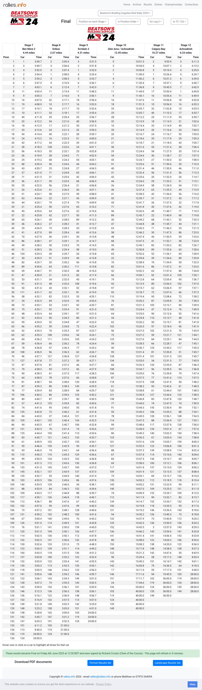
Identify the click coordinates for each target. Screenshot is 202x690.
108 (77, 283)
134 (22, 253)
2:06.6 (65, 65)
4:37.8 (38, 360)
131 (152, 484)
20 (112, 134)
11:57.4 (167, 270)
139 (179, 441)
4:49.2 (92, 548)
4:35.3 (38, 330)
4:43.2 (92, 518)
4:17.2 (38, 142)
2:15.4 (65, 91)
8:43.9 (195, 552)
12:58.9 (140, 262)
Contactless (191, 4)
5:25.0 (92, 604)
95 (180, 279)
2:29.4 (65, 249)
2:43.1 (65, 450)
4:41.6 (38, 407)
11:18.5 (167, 142)
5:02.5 (38, 535)
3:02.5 (65, 604)
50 (50, 206)
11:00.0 (140, 74)
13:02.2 (140, 270)
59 (50, 326)
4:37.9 (38, 364)
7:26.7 (195, 245)
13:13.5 (167, 471)
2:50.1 (65, 531)
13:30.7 (140, 347)
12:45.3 (140, 228)
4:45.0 (92, 527)
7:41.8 (195, 317)
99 (112, 424)
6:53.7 (195, 112)
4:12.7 (92, 223)
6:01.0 (92, 608)
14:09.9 (140, 493)
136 (152, 523)
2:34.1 (65, 313)
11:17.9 (167, 138)
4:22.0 (38, 185)
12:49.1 (140, 245)
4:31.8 (92, 407)
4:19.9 (92, 292)
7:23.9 (195, 241)
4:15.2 (38, 138)
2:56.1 (65, 587)
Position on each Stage (92, 21)
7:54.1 (195, 411)
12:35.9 (167, 364)
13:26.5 (140, 326)
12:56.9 (167, 420)
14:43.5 (140, 527)
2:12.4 (65, 87)
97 (112, 288)
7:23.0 (195, 232)
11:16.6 (167, 129)
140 (152, 433)
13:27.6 (140, 339)
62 (152, 288)
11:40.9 (167, 215)
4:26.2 (38, 223)
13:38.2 (140, 386)
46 (152, 168)
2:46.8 (65, 493)
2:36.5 (65, 352)
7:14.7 (195, 176)
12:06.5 (167, 283)
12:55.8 (140, 258)
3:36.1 (92, 82)
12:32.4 (140, 172)
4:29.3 (38, 253)
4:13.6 (92, 232)
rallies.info (69, 676)
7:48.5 (195, 386)
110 (112, 296)
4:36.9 (38, 352)
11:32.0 (167, 176)
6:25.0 (195, 70)
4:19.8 (92, 288)
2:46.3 (65, 488)
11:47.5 (167, 232)
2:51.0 (65, 544)
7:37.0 (195, 283)
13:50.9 (167, 523)
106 (112, 373)
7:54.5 (195, 416)
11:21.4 (167, 147)
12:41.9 (167, 382)
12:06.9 (167, 288)
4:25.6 (38, 211)
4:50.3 (38, 454)
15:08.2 (140, 544)
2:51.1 (65, 548)
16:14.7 (167, 561)
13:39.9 (140, 394)
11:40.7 (167, 211)
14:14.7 (140, 501)
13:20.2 (140, 300)
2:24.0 (65, 155)
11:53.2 (167, 245)
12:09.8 (167, 300)
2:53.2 (65, 557)
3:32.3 (65, 621)
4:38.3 (38, 369)
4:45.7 (38, 437)
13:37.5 (140, 377)
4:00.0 (92, 138)
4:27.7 (92, 364)
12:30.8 (167, 352)
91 (50, 270)
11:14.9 (167, 125)
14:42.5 (140, 523)
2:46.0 (65, 484)
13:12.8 (140, 279)
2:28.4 (65, 232)
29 (50, 117)
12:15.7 (167, 322)
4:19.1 (92, 279)
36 (112, 147)
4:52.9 (92, 557)
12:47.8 (167, 399)
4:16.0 (92, 270)
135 (22, 411)
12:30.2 (167, 347)
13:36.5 (167, 510)
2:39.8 (65, 403)
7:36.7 (195, 279)
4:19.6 (92, 283)
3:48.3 (92, 91)
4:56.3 (92, 569)
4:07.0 (38, 100)
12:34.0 (140, 181)
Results (148, 4)
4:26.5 (38, 228)
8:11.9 (195, 488)
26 (23, 155)
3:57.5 (38, 82)
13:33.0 (140, 360)
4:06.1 (92, 172)
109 (77, 467)
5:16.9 (38, 599)
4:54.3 (38, 493)
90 (180, 305)
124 (179, 582)
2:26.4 (65, 185)
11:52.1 (167, 241)
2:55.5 (65, 582)
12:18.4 (167, 326)
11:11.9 (167, 117)
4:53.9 (38, 488)
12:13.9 (140, 121)
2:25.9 (65, 181)
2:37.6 (65, 377)
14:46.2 (140, 531)
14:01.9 (140, 471)
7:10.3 (195, 164)
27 (112, 142)
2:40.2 (65, 411)
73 (112, 476)
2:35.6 (65, 335)
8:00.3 (195, 441)
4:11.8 (38, 117)
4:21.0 (38, 172)
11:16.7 (167, 134)
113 (50, 565)
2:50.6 (65, 540)
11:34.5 (167, 185)
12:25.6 (140, 164)
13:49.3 (140, 433)
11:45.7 (167, 223)
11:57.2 (167, 266)
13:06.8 (167, 446)
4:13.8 (92, 236)
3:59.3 (92, 129)
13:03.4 (167, 437)
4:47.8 (92, 535)
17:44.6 (140, 582)
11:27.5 (167, 151)
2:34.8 (65, 322)
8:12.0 (195, 493)
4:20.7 (38, 168)
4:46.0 (38, 446)
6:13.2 (195, 65)
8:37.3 (195, 548)
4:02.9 (92, 155)
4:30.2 (92, 394)
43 (152, 129)
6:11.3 (195, 61)
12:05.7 (140, 112)
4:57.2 (38, 510)
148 (112, 548)
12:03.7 (140, 108)
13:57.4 (140, 454)
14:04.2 (167, 540)
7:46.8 (195, 369)
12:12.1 (167, 305)
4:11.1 (38, 112)
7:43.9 (195, 330)
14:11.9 (140, 497)
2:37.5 (65, 373)
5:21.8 (38, 604)
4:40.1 (92, 497)
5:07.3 (38, 582)
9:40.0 (195, 569)
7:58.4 (195, 433)
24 (50, 129)
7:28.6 (195, 249)
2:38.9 (65, 390)
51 (77, 138)
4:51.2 (92, 552)
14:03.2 (140, 480)
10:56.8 (140, 70)
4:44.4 (38, 433)
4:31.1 (38, 279)
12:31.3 (167, 356)
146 (152, 510)
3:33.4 (92, 74)
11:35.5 (167, 189)
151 (152, 561)
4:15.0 (92, 249)
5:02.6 (38, 544)
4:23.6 (38, 189)
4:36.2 (38, 339)
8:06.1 (195, 463)
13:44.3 (140, 407)
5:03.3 (38, 548)
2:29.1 (65, 236)
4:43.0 (38, 416)
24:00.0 (92, 612)
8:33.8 (195, 531)
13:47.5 (140, 420)
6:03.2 (38, 621)
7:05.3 (195, 138)
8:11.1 (195, 484)
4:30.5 (92, 399)
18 (77, 100)
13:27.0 (140, 330)
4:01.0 (92, 142)
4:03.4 (38, 91)
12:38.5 (140, 194)
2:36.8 (65, 356)
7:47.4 (195, 373)
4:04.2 (92, 164)
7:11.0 (195, 168)
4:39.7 (92, 493)
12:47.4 (140, 236)
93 (112, 292)
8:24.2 (195, 523)
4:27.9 (38, 236)
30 (112, 219)
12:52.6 (140, 253)
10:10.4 (167, 70)
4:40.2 (38, 394)
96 (180, 326)
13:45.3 (140, 411)
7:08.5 (195, 159)
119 (179, 578)
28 (112, 117)
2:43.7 (65, 467)
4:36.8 (38, 347)
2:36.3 (65, 347)
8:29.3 (195, 527)
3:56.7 (92, 117)
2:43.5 (65, 454)
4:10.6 (92, 211)
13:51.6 (140, 441)
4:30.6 (38, 266)
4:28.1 (38, 241)
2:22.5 (65, 138)
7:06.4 (195, 147)
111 (77, 266)
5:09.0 (38, 587)
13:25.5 (167, 488)
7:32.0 (195, 262)
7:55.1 (195, 420)
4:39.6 (92, 488)
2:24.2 (65, 159)
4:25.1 (38, 202)
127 (50, 356)
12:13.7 (167, 317)
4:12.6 (38, 129)
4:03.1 (38, 87)
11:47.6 (140, 100)
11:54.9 (167, 262)
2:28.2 (65, 223)
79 (50, 202)
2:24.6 (65, 164)
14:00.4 (167, 535)
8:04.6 (195, 454)
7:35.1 (195, 275)
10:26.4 (167, 74)
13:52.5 (140, 446)
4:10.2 (92, 206)
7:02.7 (195, 125)
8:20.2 (195, 518)
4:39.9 (38, 390)
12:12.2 (140, 117)
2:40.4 (65, 416)
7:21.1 (195, 223)
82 (152, 245)
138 (112, 399)
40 (152, 112)
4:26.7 (92, 352)
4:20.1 (92, 296)
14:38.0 (167, 548)
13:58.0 (140, 463)
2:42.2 (65, 437)
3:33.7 (92, 78)
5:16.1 (38, 595)
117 (179, 347)
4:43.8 (92, 523)
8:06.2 (195, 467)
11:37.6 (167, 206)
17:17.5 (167, 569)
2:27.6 (65, 206)
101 (152, 356)
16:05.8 (140, 565)
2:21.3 (65, 129)
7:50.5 (195, 403)
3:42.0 (92, 87)
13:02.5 (167, 433)
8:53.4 (195, 557)
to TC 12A (178, 21)
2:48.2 (65, 514)
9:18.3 (195, 565)
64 (152, 279)
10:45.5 (167, 87)
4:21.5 (38, 176)
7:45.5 (195, 347)
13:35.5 (167, 505)
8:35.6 (195, 540)
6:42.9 (195, 87)
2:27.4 (65, 202)
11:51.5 (140, 104)
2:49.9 (65, 523)
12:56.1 (167, 416)
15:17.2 (167, 557)
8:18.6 (195, 510)
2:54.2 (65, 569)
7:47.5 (195, 377)
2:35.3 (65, 330)
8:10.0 (195, 476)
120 (152, 364)
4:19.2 (38, 159)
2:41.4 (65, 429)
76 (112, 300)
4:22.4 (92, 326)
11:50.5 (167, 236)
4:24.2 (92, 339)
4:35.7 (92, 446)
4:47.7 (92, 531)
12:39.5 (167, 369)
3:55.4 (92, 112)
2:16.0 (65, 95)
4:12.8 (92, 228)
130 (179, 433)
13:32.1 (167, 497)
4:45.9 (38, 441)
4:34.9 (38, 322)
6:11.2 (38, 625)
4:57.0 (38, 505)
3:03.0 (65, 608)
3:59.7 (92, 134)
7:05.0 (195, 134)
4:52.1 (38, 471)
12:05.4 (167, 279)
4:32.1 (38, 296)
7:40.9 (195, 309)
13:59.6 (167, 531)
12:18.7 (140, 142)
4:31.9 (92, 416)
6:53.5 (195, 108)
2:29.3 (65, 245)
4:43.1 (38, 420)
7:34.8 (195, 270)
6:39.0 (195, 78)
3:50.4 (92, 100)
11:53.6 (167, 249)
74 (152, 403)
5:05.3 (38, 565)
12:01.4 (167, 275)
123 (179, 394)
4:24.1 (38, 194)
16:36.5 (167, 565)
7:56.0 (195, 424)
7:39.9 (195, 305)
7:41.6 (195, 313)
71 (77, 155)
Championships (173, 4)
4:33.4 (38, 313)
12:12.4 (167, 309)
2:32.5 (65, 296)
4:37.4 (92, 476)
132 (152, 493)
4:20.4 (38, 164)
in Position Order (127, 21)
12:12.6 (167, 313)
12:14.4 (140, 125)
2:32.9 (65, 300)
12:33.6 (140, 176)
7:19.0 (195, 206)
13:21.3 (140, 305)
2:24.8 (65, 168)
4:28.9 (92, 382)
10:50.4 (167, 91)
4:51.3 (38, 463)
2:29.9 (65, 258)
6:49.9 (195, 95)
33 (112, 108)
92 (152, 275)
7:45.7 (195, 352)
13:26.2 (140, 322)
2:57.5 (65, 599)
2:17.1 (65, 100)
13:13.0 (167, 467)
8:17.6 (195, 505)
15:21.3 (140, 552)
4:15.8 (92, 253)
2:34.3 (65, 317)
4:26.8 (92, 356)
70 (23, 236)
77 (77, 347)
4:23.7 (92, 330)
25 (112, 112)
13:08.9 (167, 450)
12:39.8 (167, 373)
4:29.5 (38, 258)
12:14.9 (140, 129)
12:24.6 (140, 151)
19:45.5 (167, 574)
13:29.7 (167, 493)
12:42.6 (140, 211)
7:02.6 (195, 121)
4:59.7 (92, 574)
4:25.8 (38, 215)
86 (180, 232)
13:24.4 (140, 309)
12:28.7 (167, 343)
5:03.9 (38, 561)
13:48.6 (140, 424)
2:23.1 (65, 151)
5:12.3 (38, 591)
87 (152, 300)
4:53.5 (38, 480)
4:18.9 (38, 155)
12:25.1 (167, 339)
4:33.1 (38, 305)
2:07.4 (65, 70)
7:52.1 (195, 407)
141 (50, 527)
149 (77, 578)
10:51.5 (140, 61)
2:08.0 (65, 74)
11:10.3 (167, 112)
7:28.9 (195, 253)
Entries (158, 4)
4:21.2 (92, 317)
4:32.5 (38, 300)
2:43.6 (65, 463)
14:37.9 (140, 518)
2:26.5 (65, 189)
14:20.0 (167, 544)
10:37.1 (167, 82)
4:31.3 (38, 283)
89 (112, 215)
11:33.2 (167, 181)
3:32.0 (92, 70)
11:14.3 (167, 121)
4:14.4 (38, 134)
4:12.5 (38, 125)
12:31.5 (167, 360)
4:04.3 (92, 168)
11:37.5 (167, 202)
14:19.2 (140, 510)
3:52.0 (38, 70)
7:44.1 (195, 335)
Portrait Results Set (100, 662)
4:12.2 (38, 121)
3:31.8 (92, 65)
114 (112, 420)
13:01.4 (167, 429)
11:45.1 (140, 95)
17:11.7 (140, 578)
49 (180, 189)
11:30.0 (167, 159)
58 (152, 185)
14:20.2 (140, 514)
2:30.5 (65, 270)
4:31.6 (38, 288)
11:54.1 (167, 253)
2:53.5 (65, 565)
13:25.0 (140, 313)
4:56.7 (38, 501)
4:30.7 (38, 270)
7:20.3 (195, 219)
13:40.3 (167, 514)
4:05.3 (38, 95)
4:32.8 (92, 424)
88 (180, 411)
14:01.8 (140, 467)
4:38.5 (38, 377)
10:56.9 (167, 104)
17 (152, 91)
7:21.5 (195, 228)
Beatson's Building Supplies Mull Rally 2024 (124, 13)
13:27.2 (140, 335)
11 (23, 91)
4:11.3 (92, 215)
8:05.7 (195, 458)
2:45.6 (65, 480)
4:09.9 (92, 198)
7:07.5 (195, 155)
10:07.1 (167, 65)
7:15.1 (195, 181)
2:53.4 (65, 561)
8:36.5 (195, 544)
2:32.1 (65, 288)
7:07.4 (195, 151)
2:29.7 (65, 253)
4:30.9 (38, 275)
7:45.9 (195, 360)
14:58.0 (140, 540)
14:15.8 (140, 505)
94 (77, 335)
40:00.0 (140, 591)
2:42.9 (65, 446)
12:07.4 (167, 292)
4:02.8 (92, 151)
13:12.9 (140, 283)
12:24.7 (140, 159)
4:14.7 (92, 241)
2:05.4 (65, 61)
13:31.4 (140, 352)
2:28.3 (65, 228)
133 (77, 437)
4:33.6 (92, 429)
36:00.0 (167, 578)
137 (112, 429)
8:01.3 (195, 446)
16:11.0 (140, 569)
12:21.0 (167, 330)
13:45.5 (140, 416)
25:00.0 (140, 587)
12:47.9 (167, 403)
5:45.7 (38, 616)
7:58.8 (195, 437)
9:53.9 (167, 61)
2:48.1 (65, 510)
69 (77, 232)
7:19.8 (195, 215)
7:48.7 (195, 399)
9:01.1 (195, 561)
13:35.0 (140, 373)
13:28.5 (140, 343)
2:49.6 (65, 518)
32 (50, 100)
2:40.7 (65, 424)
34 (50, 279)
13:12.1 (167, 463)
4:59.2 (38, 514)
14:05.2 (140, 484)
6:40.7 (195, 82)
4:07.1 (92, 189)
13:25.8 (140, 317)
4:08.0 (92, 194)
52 (180, 219)
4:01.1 (92, 147)
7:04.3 (195, 129)
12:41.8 (140, 206)
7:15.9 (195, 189)
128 (50, 147)
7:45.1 (195, 343)
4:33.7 (92, 437)
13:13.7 (167, 476)
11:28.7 (167, 155)
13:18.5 (167, 480)
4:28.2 (38, 245)
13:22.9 (167, 484)
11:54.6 (167, 258)
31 (112, 172)
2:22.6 (65, 147)
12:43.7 (140, 215)
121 (179, 335)
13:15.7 (140, 288)
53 (180, 134)
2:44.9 (65, 476)
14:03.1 (140, 476)
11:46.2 (167, 228)
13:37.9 (140, 382)
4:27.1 (92, 360)
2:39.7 (65, 399)
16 (152, 95)
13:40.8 (140, 399)
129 (152, 441)
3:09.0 (65, 612)
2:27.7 (65, 215)
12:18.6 (140, 138)
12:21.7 (167, 335)
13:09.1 (140, 275)
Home (126, 4)
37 (23, 403)
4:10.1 (38, 108)
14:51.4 (140, 535)
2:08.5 (65, 78)
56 (23, 151)
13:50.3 (140, 437)
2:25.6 (65, 176)
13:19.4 (140, 296)
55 (77, 407)
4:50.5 (38, 458)
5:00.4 (38, 518)
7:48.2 (195, 382)
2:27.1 (65, 198)
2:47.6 (65, 501)
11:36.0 (167, 194)
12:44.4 (167, 390)
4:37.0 (92, 467)
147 (50, 616)
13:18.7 (140, 292)
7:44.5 (195, 339)
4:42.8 (38, 411)
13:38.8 (140, 390)
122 (152, 540)
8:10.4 (195, 480)
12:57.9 (167, 424)
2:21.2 (65, 125)
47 (112, 223)
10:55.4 (167, 95)
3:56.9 (92, 121)
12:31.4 (140, 168)
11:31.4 (167, 172)
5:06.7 (92, 595)
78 (77, 343)
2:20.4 (65, 117)
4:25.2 (92, 347)
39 (50, 181)
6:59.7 (195, 117)
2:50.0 (65, 527)
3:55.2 (38, 78)
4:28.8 (92, 377)
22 (50, 198)
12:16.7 (140, 134)
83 (50, 390)
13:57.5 (140, 458)
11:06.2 (140, 78)
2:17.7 (65, 104)
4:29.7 (38, 262)
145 (77, 386)
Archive (137, 4)
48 (152, 223)
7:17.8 (195, 202)
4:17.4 (92, 275)
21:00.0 (65, 625)
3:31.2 (65, 616)
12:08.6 (167, 296)
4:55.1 (38, 497)
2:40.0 (65, 407)
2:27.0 (65, 194)
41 (50, 189)
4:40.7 (38, 399)
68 (50, 159)
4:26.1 (38, 219)
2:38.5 (65, 386)
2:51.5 (65, 552)
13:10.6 (167, 454)
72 (152, 292)
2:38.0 (65, 382)
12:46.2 (140, 232)
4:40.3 (92, 505)
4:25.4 (38, 206)
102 (179, 283)
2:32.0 (65, 279)
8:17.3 (195, 501)
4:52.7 (38, 476)
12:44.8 (140, 223)
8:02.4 (195, 450)
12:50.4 (167, 407)
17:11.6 (140, 574)
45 (180, 198)
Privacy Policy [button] (104, 684)
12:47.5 (140, 241)
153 (152, 501)
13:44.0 (140, 403)
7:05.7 (195, 142)
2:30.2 (65, 262)
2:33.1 (65, 305)
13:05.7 (167, 441)
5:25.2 (38, 608)
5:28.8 (38, 612)
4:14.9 (92, 245)
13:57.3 (140, 450)
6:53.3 (195, 104)
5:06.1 (38, 578)
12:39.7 (140, 198)
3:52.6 (92, 108)
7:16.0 (195, 194)
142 (152, 552)
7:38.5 (195, 300)
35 (180, 117)
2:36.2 (65, 343)
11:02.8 (167, 108)
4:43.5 (38, 424)
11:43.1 (167, 219)
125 (112, 339)
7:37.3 (195, 292)
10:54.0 (140, 65)
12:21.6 (140, 147)
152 (77, 488)
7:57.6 (195, 429)
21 (180, 121)
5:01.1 (38, 527)
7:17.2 (195, 198)
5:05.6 (38, 574)
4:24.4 (92, 343)
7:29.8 (195, 258)
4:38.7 (38, 382)
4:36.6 (92, 454)
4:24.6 (38, 198)
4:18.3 (38, 151)
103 (22, 480)
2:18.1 (65, 112)
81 (77, 292)
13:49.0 (140, 429)
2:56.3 (65, 591)
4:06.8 (92, 185)
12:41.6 (167, 377)
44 (50, 142)
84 (152, 339)
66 (112, 275)
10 (50, 104)
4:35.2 (38, 326)
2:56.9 (65, 595)
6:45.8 (195, 91)
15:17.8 (140, 548)
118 (112, 382)
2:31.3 (65, 275)
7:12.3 (195, 172)
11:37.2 (167, 198)
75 (50, 228)
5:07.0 (92, 599)
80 (180, 270)
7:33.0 (195, 266)
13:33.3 (140, 364)
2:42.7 (65, 441)
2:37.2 (65, 360)
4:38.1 (92, 484)
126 (179, 476)
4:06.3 (92, 176)
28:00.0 (194, 574)
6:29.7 (195, 74)
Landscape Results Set (168, 662)
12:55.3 (167, 411)
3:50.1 (92, 95)
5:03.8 (38, 557)
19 (23, 104)
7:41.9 (195, 326)
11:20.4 (140, 82)
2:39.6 (65, 394)
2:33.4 (65, 309)
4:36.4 (38, 343)
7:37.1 (195, 288)
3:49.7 (38, 61)
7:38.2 (195, 296)
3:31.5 (92, 61)
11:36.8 (140, 87)
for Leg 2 (155, 21)
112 (50, 463)
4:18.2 (38, 147)
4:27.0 (38, 232)
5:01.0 (38, 523)
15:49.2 (140, 561)
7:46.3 (195, 364)
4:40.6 (92, 510)
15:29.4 (140, 557)
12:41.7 (140, 202)
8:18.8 (195, 514)
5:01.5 (38, 531)
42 (23, 142)
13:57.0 (167, 527)
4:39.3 (38, 386)
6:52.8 (195, 100)
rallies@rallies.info (100, 676)
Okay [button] (192, 684)
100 (179, 446)
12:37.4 (140, 189)
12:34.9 (140, 185)
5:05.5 (38, 569)
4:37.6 (92, 480)
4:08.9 (38, 104)
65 (152, 189)
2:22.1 (65, 134)
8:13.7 (195, 497)
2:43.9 (65, 471)
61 (50, 373)
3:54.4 (38, 74)
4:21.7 (38, 181)
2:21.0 (65, 121)
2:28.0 (65, 219)
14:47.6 (167, 552)
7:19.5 (195, 211)
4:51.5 (38, 467)
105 (179, 275)
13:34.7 (140, 369)
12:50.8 (140, 249)
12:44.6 (167, 394)
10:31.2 (167, 78)
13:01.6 (140, 266)
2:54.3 (65, 578)
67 (50, 424)
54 (50, 121)
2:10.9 (65, 82)
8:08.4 (195, 471)
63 (77, 172)
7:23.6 (195, 236)
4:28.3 (38, 249)
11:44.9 (140, 91)
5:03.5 (38, 552)
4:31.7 (38, 292)
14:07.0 (140, 488)
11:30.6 (167, 164)
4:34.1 (92, 441)
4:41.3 (38, 403)
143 (179, 527)
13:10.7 (167, 458)
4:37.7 (38, 356)
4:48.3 (92, 544)
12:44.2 (140, 219)
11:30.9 (167, 168)
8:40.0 (38, 629)
